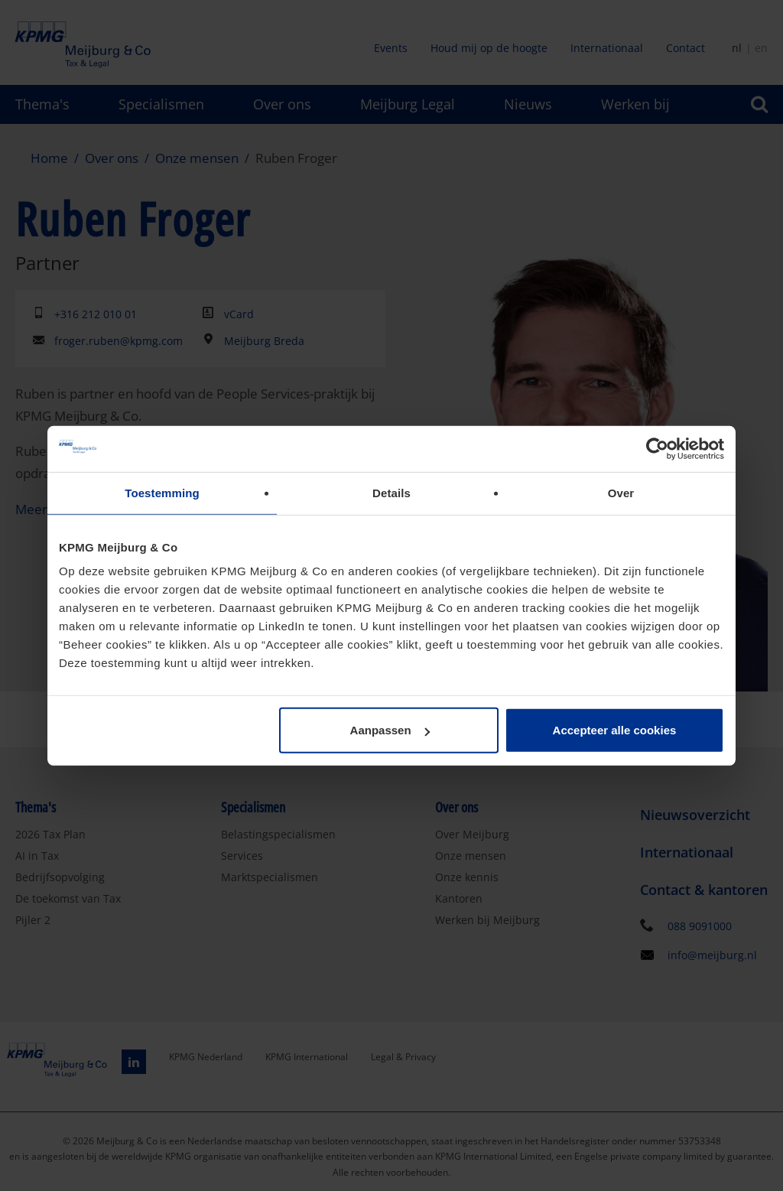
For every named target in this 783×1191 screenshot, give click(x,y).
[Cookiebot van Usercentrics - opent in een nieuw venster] (657, 448)
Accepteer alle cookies (615, 730)
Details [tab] (391, 492)
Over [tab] (621, 492)
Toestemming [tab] (162, 492)
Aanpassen (390, 730)
